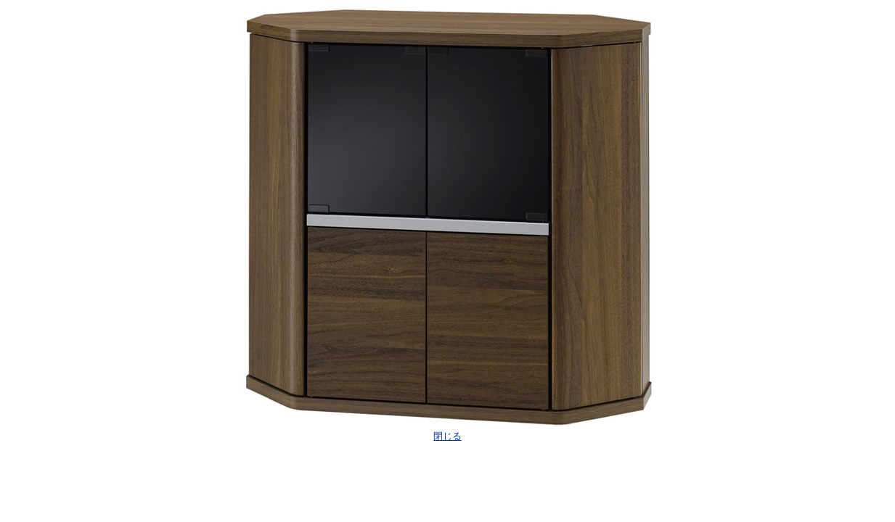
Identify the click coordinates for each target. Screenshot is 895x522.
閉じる (447, 436)
